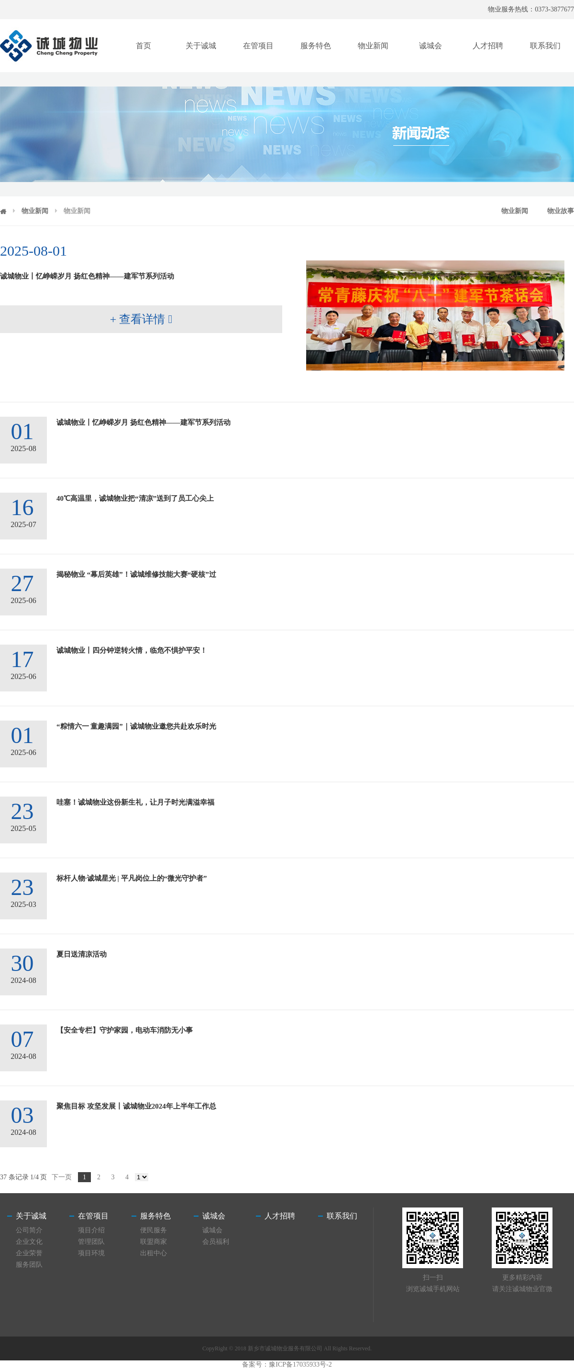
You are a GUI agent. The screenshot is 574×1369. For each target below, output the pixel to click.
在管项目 (258, 46)
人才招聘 (488, 46)
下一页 (62, 1177)
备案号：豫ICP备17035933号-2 (286, 1364)
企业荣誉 (29, 1253)
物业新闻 (373, 46)
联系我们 (545, 46)
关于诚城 (201, 46)
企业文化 (29, 1241)
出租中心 (153, 1253)
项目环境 (91, 1253)
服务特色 (315, 46)
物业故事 (560, 211)
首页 (143, 46)
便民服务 (153, 1230)
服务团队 (29, 1264)
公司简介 (29, 1230)
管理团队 (91, 1241)
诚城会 (430, 46)
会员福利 (215, 1241)
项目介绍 (91, 1230)
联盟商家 (153, 1241)
